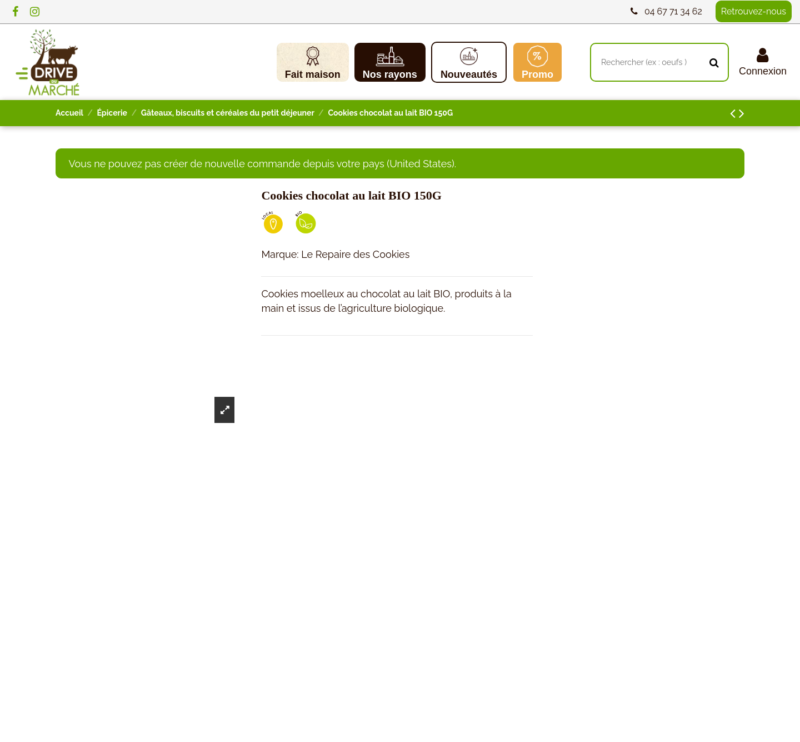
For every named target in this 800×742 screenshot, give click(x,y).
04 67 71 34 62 (673, 11)
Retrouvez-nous (753, 11)
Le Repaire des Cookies (355, 254)
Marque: (279, 254)
